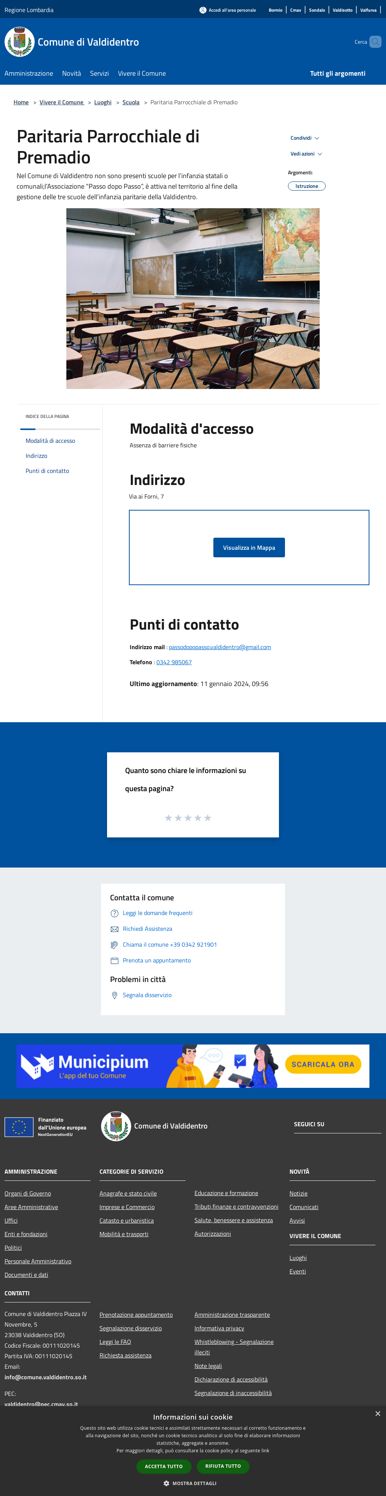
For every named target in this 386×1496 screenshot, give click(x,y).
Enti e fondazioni (26, 1233)
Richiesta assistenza (126, 1355)
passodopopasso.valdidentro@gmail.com (220, 646)
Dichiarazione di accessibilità (231, 1379)
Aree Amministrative (31, 1206)
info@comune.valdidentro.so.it (46, 1377)
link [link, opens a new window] (266, 1450)
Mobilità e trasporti (124, 1233)
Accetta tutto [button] (164, 1466)
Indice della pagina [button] (47, 416)
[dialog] (193, 1451)
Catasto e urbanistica (127, 1220)
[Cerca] (372, 42)
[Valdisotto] (342, 10)
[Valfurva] (368, 10)
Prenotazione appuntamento (136, 1314)
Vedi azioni (308, 154)
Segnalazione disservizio (131, 1328)
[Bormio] (275, 10)
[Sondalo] (317, 10)
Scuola (131, 102)
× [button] (377, 1414)
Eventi (298, 1271)
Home (21, 102)
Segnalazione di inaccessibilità (233, 1392)
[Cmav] (295, 10)
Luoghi (103, 102)
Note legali (208, 1365)
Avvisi (297, 1220)
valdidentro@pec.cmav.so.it (41, 1404)
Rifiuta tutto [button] (223, 1466)
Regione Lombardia (29, 9)
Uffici (11, 1220)
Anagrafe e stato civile (128, 1193)
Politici (13, 1247)
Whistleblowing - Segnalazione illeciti (234, 1347)
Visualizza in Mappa (249, 547)
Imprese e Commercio (127, 1206)
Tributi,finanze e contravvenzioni (237, 1206)
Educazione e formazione (226, 1192)
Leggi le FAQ (115, 1341)
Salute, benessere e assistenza (234, 1220)
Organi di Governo (28, 1193)
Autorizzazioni (213, 1233)
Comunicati (304, 1206)
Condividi (306, 138)
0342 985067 (174, 661)
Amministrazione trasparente (232, 1314)
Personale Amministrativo (38, 1261)
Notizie (299, 1193)
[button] (193, 1483)
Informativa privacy (219, 1328)
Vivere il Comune (62, 102)
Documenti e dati (26, 1274)
